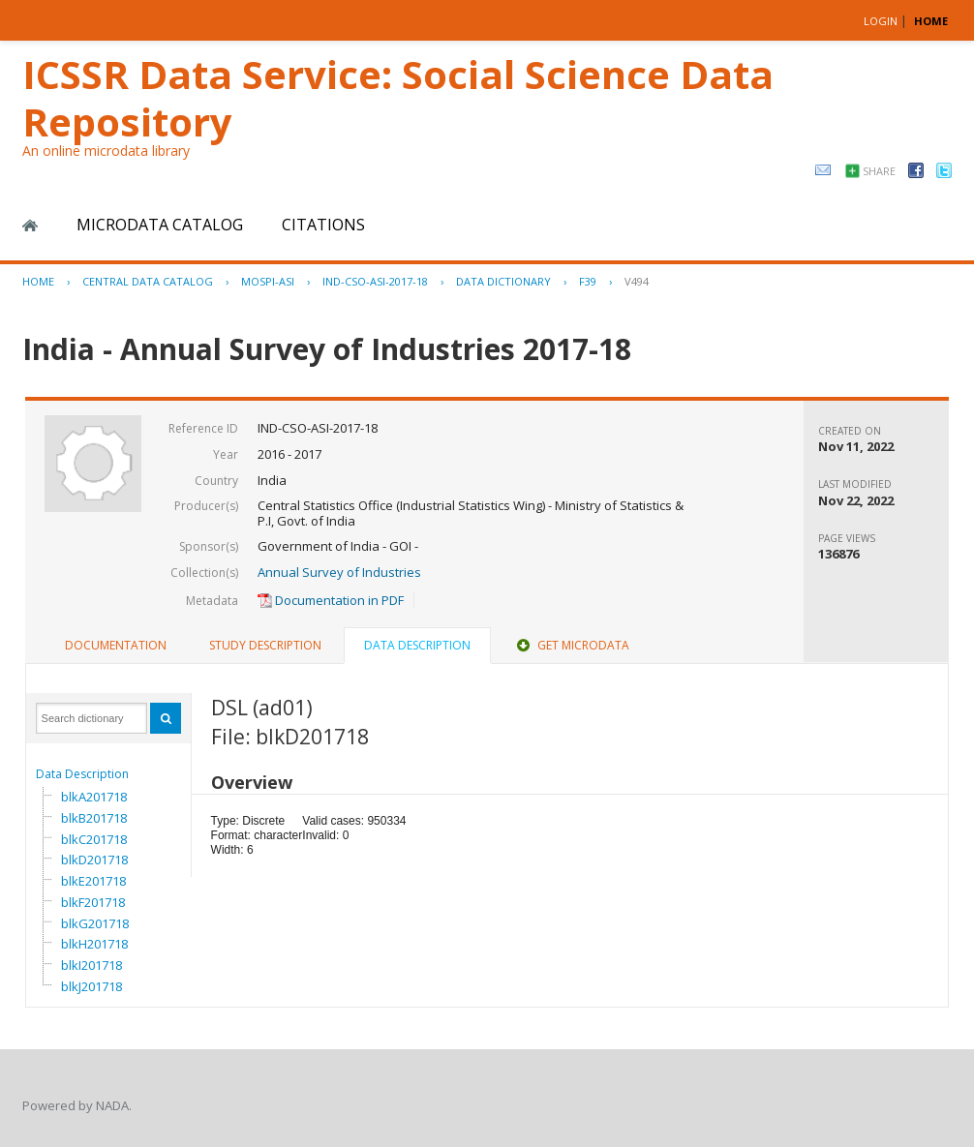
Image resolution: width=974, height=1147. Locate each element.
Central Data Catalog (147, 281)
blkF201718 (93, 902)
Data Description (82, 774)
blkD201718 (94, 859)
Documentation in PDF (331, 600)
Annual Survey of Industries (339, 572)
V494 (636, 281)
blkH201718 (94, 943)
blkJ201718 (91, 986)
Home (30, 225)
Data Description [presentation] (417, 645)
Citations (323, 224)
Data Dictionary (503, 281)
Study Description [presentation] (265, 645)
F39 (587, 281)
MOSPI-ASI (267, 281)
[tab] (116, 645)
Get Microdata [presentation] (571, 645)
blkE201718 (93, 881)
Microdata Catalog (159, 224)
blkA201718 (94, 796)
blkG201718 (95, 923)
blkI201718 (91, 965)
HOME (931, 21)
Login (881, 21)
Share (879, 171)
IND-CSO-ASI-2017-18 (375, 281)
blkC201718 (94, 839)
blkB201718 (94, 818)
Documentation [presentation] (116, 645)
